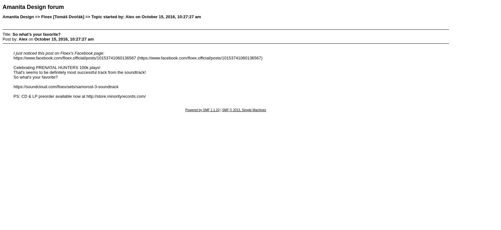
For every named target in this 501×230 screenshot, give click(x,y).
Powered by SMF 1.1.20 (202, 110)
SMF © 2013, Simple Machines (244, 110)
